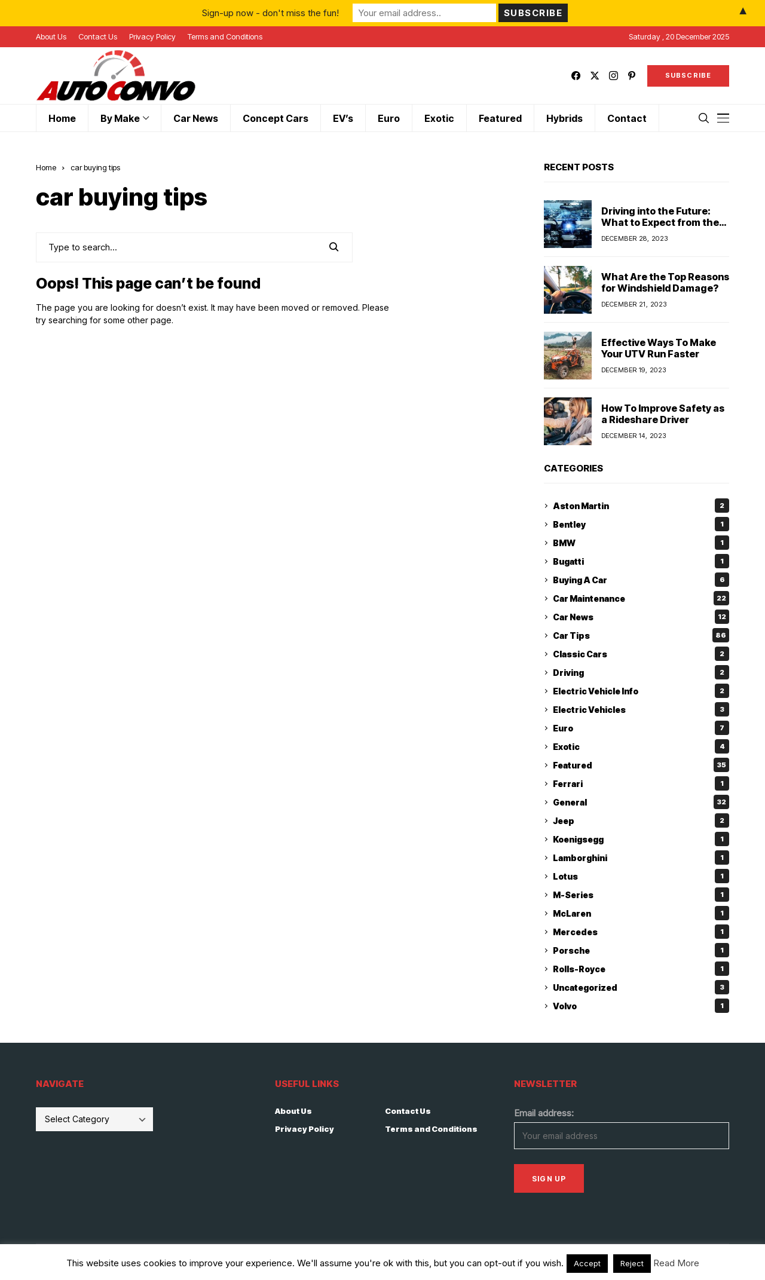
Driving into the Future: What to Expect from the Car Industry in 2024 (660, 222)
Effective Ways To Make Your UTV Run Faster (658, 348)
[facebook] (575, 75)
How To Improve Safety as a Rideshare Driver (662, 413)
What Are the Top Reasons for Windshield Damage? (665, 282)
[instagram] (613, 75)
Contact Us (408, 1111)
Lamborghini (641, 857)
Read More (676, 1263)
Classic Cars (641, 654)
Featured (641, 765)
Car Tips (641, 635)
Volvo (641, 1006)
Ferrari (641, 783)
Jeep (641, 820)
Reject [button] (632, 1263)
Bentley (641, 524)
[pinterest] (631, 75)
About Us (293, 1111)
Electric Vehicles (641, 709)
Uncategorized (641, 987)
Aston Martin (641, 505)
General (641, 802)
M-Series (641, 894)
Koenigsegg (641, 839)
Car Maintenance (641, 598)
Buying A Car (641, 579)
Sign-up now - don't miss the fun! (270, 13)
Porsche (641, 950)
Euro (641, 728)
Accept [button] (587, 1263)
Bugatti (641, 561)
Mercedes (641, 931)
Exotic (641, 746)
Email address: (544, 1113)
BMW (641, 542)
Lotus (641, 876)
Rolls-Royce (641, 968)
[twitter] (594, 75)
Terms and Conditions (431, 1129)
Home (46, 167)
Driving (641, 672)
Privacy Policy (304, 1129)
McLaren (641, 913)
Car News (641, 617)
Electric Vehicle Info (641, 691)
